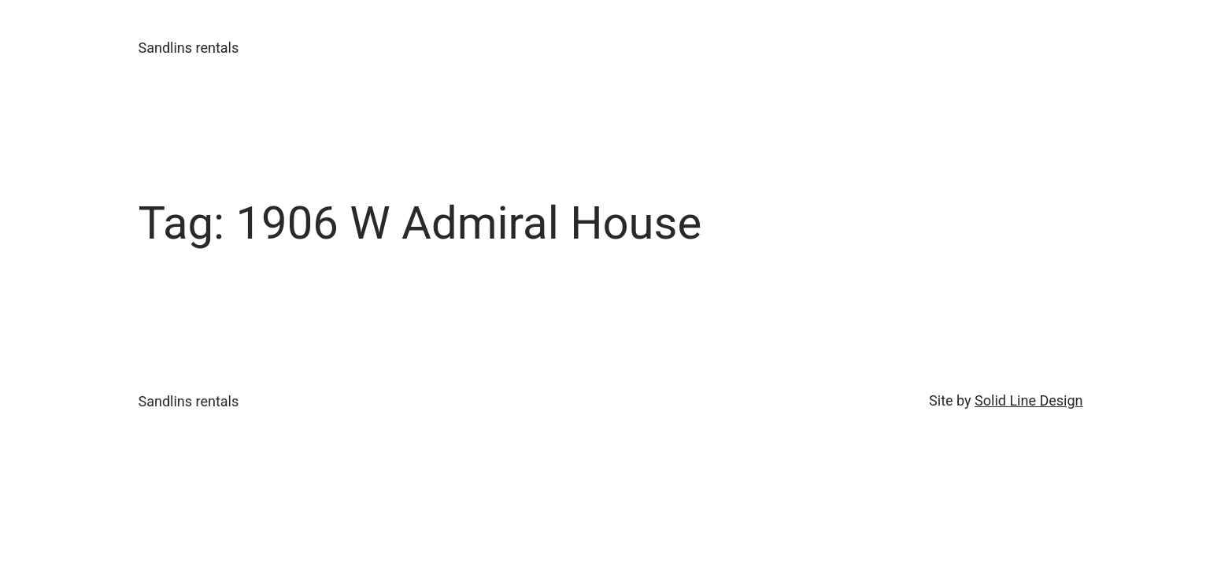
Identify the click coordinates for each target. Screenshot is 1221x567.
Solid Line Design (1028, 400)
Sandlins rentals (189, 47)
